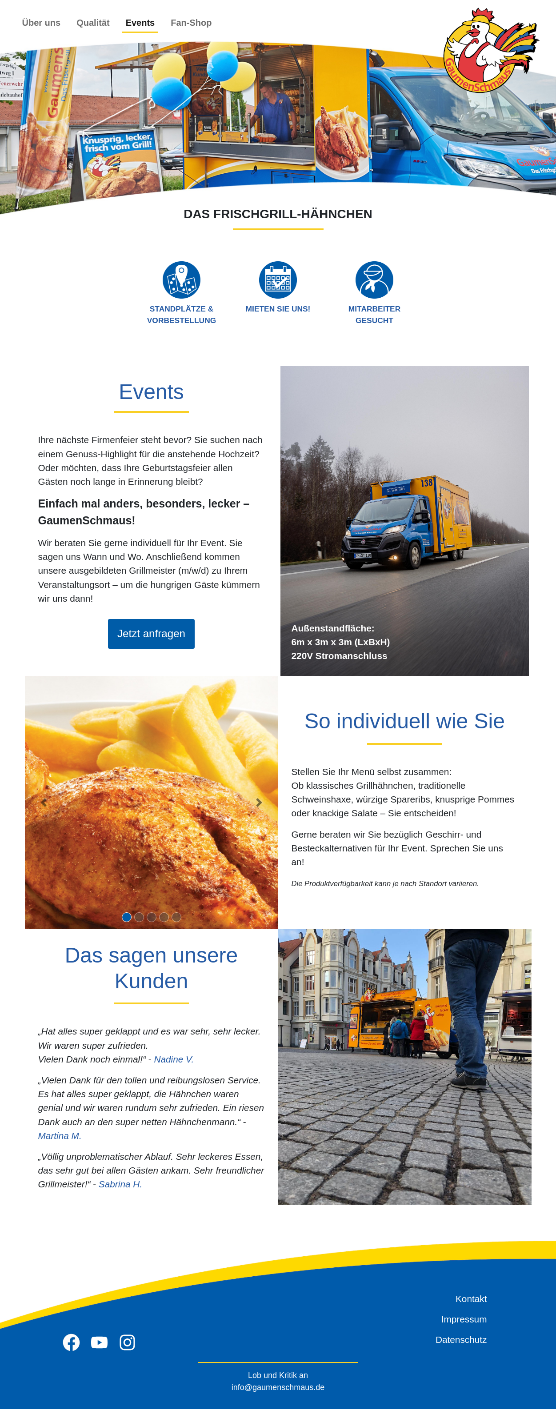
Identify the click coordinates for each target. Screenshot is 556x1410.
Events (140, 23)
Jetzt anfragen (151, 634)
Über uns (41, 23)
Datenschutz (461, 1340)
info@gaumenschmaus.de (278, 1388)
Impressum (464, 1320)
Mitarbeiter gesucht (375, 293)
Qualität (92, 23)
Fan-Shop (191, 23)
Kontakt (471, 1299)
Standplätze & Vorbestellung (181, 293)
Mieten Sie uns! (278, 287)
